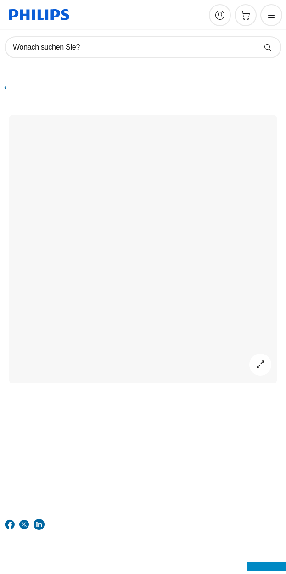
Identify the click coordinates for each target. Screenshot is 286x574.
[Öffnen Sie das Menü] (271, 15)
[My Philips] (220, 15)
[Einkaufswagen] (246, 15)
